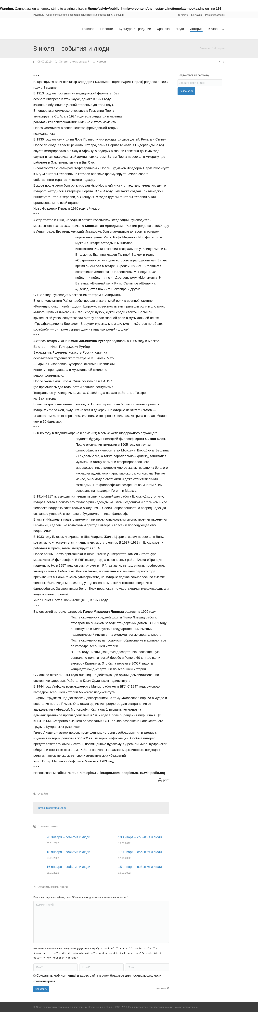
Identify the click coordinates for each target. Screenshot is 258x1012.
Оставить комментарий (74, 61)
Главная (205, 48)
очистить (161, 988)
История (219, 48)
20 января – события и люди (68, 837)
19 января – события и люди (140, 837)
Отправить (41, 989)
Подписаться (186, 91)
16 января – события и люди (68, 867)
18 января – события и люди (68, 852)
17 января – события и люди (140, 852)
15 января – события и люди (140, 867)
